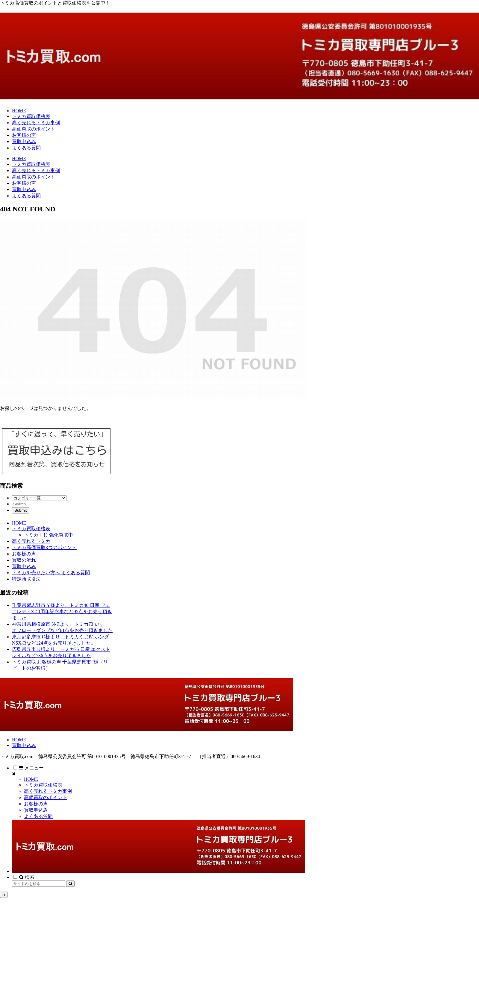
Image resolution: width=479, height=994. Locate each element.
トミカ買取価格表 (31, 528)
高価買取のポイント (45, 797)
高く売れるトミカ (31, 541)
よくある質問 (38, 816)
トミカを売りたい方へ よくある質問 (51, 572)
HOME (19, 522)
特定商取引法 (26, 578)
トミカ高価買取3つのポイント (44, 547)
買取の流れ (24, 560)
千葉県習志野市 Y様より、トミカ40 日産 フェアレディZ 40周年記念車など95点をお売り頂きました (62, 611)
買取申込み (24, 566)
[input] (38, 884)
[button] (70, 884)
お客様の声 (24, 553)
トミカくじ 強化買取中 (48, 534)
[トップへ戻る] (3, 895)
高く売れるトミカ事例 (48, 791)
